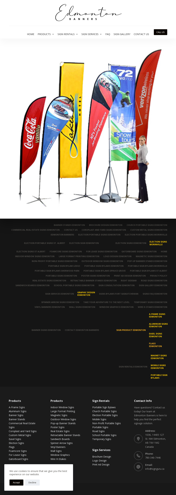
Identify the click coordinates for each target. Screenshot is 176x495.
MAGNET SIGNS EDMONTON (159, 357)
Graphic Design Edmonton (86, 294)
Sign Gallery (122, 34)
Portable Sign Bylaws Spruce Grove (105, 271)
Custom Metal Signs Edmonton (148, 230)
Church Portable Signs (104, 411)
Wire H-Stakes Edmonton (152, 307)
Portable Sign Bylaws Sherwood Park (57, 271)
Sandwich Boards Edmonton (32, 285)
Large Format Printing (63, 411)
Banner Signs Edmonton (45, 330)
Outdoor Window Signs (63, 419)
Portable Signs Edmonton (61, 275)
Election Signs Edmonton (131, 243)
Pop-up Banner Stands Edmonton (147, 261)
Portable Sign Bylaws (159, 376)
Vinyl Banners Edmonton (49, 307)
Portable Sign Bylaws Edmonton (104, 266)
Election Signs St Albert (30, 251)
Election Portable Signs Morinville (146, 234)
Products (46, 34)
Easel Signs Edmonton (155, 335)
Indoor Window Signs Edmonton (34, 256)
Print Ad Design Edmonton (130, 275)
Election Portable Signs (105, 415)
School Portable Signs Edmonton (74, 285)
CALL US (160, 32)
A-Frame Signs (17, 407)
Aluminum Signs (17, 411)
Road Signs (98, 431)
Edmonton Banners (62, 234)
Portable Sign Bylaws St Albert (148, 271)
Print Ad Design (100, 464)
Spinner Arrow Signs (62, 443)
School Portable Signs (104, 435)
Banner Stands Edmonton (69, 225)
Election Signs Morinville (158, 243)
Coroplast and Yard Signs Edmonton (104, 230)
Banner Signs (16, 415)
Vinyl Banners (58, 447)
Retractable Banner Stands (65, 435)
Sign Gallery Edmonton (153, 285)
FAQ (107, 34)
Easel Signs (15, 439)
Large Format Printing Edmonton (79, 256)
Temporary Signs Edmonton (150, 302)
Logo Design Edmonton (117, 256)
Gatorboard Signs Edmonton (139, 251)
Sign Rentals (68, 34)
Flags (12, 447)
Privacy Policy (158, 275)
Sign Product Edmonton (131, 330)
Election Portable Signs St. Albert (44, 243)
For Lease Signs (17, 454)
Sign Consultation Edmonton (116, 285)
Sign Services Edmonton (59, 293)
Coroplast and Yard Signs (23, 431)
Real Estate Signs (60, 431)
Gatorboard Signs (18, 458)
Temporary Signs (101, 439)
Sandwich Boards (60, 439)
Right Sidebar (129, 280)
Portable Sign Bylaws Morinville (147, 266)
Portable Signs (100, 427)
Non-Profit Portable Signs (106, 423)
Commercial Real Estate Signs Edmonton (35, 230)
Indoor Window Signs (62, 407)
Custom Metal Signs (20, 435)
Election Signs (16, 443)
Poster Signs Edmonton (95, 275)
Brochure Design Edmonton (105, 225)
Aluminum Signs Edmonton (158, 325)
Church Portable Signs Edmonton (147, 225)
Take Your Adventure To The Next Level (106, 302)
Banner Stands (17, 419)
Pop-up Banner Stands (63, 423)
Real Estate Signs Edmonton (49, 280)
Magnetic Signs (59, 415)
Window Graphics (60, 454)
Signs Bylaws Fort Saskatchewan (118, 293)
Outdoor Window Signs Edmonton (102, 261)
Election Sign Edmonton (84, 243)
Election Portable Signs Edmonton (99, 234)
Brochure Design (101, 456)
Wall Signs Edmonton (82, 307)
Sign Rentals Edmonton (133, 366)
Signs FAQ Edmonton (155, 293)
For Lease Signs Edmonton (101, 251)
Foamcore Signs (18, 451)
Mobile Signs (99, 419)
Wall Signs (56, 451)
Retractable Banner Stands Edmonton (93, 280)
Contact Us (141, 34)
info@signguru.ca (154, 468)
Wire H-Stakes (58, 458)
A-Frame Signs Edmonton (157, 315)
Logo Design (99, 460)
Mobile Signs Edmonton (158, 367)
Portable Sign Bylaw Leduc (64, 266)
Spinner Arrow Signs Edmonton (60, 302)
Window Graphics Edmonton (116, 307)
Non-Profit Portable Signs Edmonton (54, 261)
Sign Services (91, 34)
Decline (32, 482)
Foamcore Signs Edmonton (66, 251)
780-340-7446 (153, 457)
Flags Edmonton (155, 345)
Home (30, 34)
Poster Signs (57, 427)
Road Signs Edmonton (154, 280)
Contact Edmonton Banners (82, 330)
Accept (16, 482)
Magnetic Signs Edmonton (151, 256)
